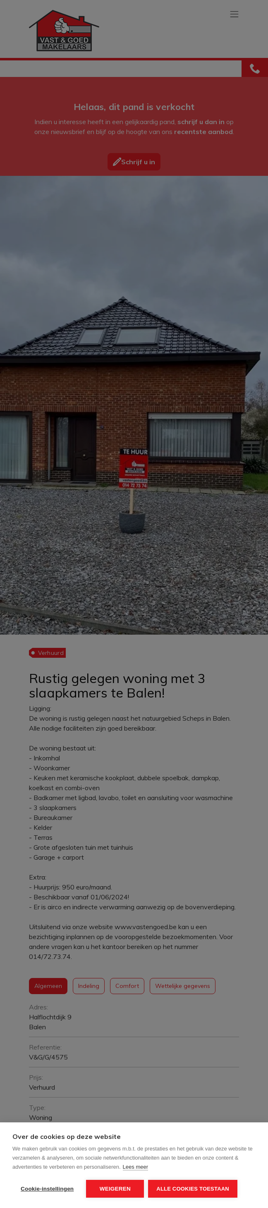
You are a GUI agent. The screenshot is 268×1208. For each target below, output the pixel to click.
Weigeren (115, 1189)
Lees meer (135, 1167)
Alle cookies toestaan (192, 1189)
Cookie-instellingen (47, 1189)
